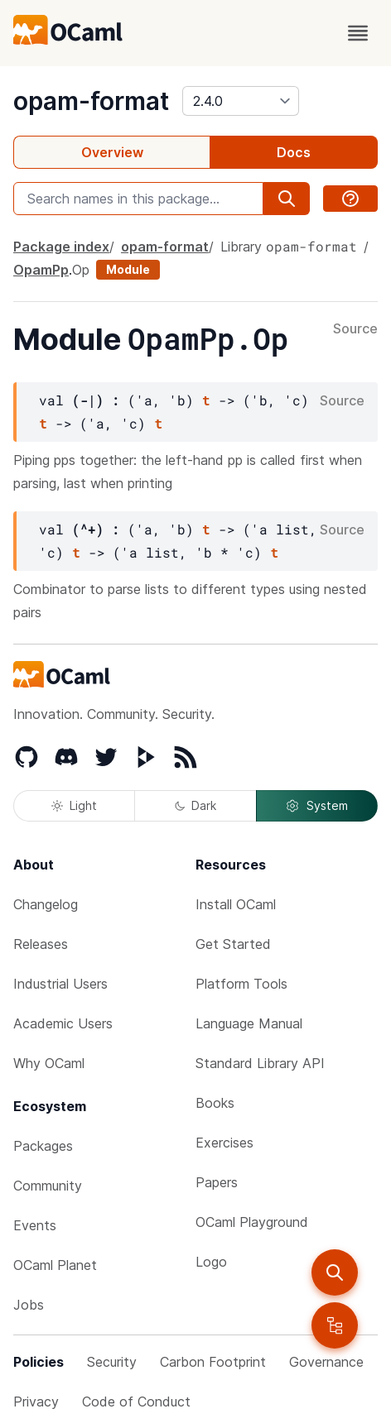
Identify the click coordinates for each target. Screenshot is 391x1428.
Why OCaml (48, 1063)
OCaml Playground (252, 1222)
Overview (112, 152)
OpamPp (41, 269)
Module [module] (128, 269)
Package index (61, 246)
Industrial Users (60, 983)
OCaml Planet (55, 1265)
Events (34, 1225)
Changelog (45, 904)
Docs (294, 152)
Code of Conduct (136, 1401)
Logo (211, 1261)
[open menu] (358, 33)
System (316, 805)
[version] (240, 101)
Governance (326, 1362)
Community (47, 1185)
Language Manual (249, 1023)
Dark (195, 805)
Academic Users (63, 1023)
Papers (217, 1182)
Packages (43, 1146)
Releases (40, 944)
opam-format (91, 101)
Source (355, 329)
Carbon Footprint (213, 1362)
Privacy (36, 1401)
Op (80, 269)
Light (74, 805)
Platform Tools (241, 983)
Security (112, 1362)
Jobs (28, 1304)
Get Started (233, 944)
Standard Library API (260, 1063)
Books (215, 1103)
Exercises (224, 1142)
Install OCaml (236, 904)
